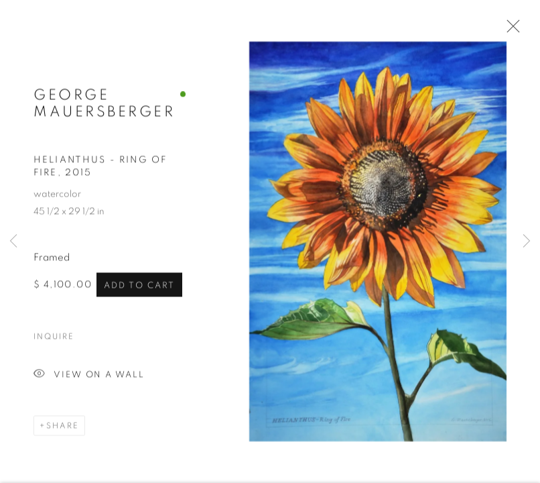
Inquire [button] (53, 337)
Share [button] (62, 427)
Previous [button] (13, 241)
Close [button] (510, 30)
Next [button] (526, 241)
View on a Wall (89, 376)
